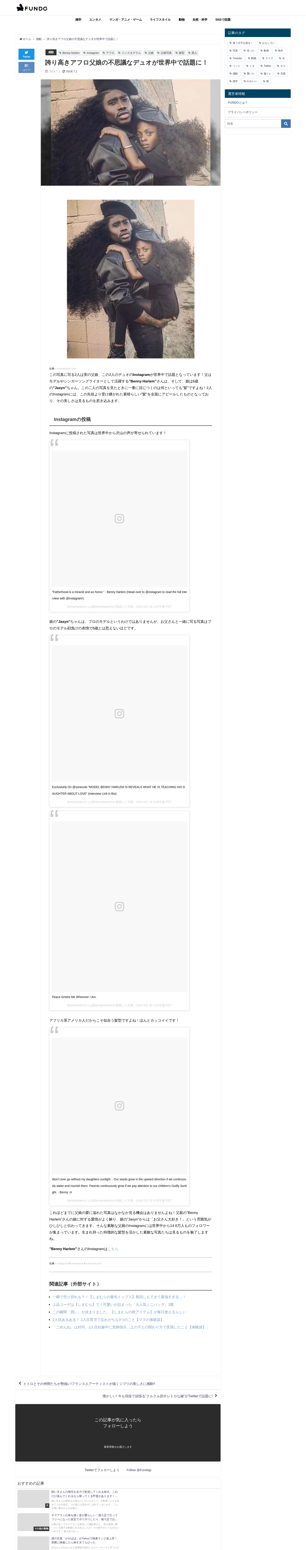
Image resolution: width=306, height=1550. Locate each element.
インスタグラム (131, 52)
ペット (236, 66)
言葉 (283, 73)
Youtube (237, 58)
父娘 (151, 52)
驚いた (251, 73)
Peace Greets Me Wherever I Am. (74, 997)
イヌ (252, 66)
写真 (235, 50)
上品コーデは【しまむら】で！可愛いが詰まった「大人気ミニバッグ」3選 (113, 1304)
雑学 (78, 19)
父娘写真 (166, 52)
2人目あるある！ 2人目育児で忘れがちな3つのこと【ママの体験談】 (108, 1319)
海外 (280, 50)
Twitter (267, 66)
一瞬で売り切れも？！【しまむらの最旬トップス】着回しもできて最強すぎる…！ (119, 1297)
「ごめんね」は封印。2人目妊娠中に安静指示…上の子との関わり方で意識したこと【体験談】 (129, 1327)
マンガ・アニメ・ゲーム (125, 19)
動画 (266, 50)
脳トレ (267, 73)
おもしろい (268, 43)
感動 (51, 52)
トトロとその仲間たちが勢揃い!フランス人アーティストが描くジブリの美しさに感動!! (89, 1383)
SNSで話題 (223, 19)
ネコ (282, 66)
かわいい (252, 81)
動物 (182, 19)
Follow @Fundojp (139, 1470)
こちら (113, 1249)
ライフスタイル (160, 19)
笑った (251, 50)
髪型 (181, 52)
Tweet (26, 54)
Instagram (93, 52)
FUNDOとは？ (238, 102)
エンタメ (95, 19)
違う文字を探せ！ (243, 43)
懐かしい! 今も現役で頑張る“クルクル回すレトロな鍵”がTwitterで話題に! (157, 1396)
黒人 (194, 52)
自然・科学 (200, 19)
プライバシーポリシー (243, 112)
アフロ (110, 52)
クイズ (269, 58)
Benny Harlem (71, 52)
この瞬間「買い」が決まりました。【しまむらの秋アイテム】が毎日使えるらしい (119, 1312)
